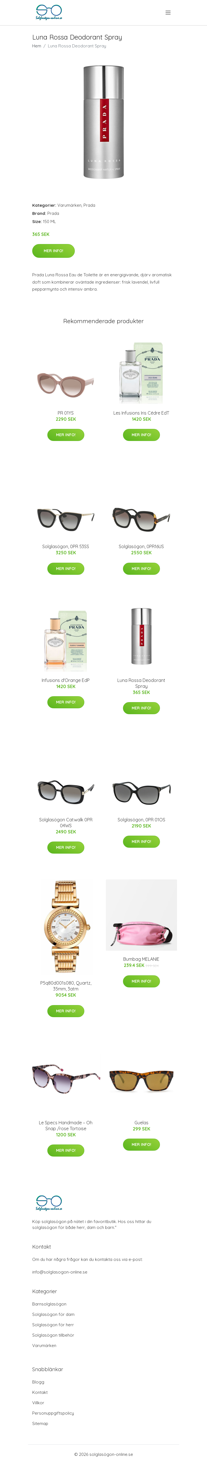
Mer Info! (53, 250)
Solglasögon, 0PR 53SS (65, 546)
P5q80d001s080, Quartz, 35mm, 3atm (65, 986)
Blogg (38, 1382)
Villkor (38, 1402)
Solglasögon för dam (53, 1314)
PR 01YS (66, 413)
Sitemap (40, 1423)
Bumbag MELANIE (141, 959)
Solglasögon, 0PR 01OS (141, 819)
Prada (89, 205)
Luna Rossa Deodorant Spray (141, 683)
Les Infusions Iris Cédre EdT (141, 413)
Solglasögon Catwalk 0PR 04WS (65, 822)
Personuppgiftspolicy (53, 1413)
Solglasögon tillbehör (53, 1335)
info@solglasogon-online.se (59, 1272)
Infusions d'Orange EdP (66, 680)
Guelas (141, 1122)
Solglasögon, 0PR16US (141, 546)
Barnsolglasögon (49, 1304)
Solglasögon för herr (53, 1324)
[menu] (168, 12)
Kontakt (40, 1392)
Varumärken (69, 205)
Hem (36, 46)
